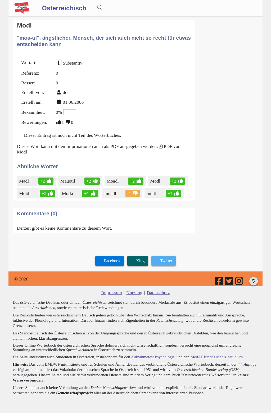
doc (66, 92)
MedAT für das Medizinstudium (217, 357)
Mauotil (68, 181)
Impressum (111, 292)
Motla (68, 193)
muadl (111, 193)
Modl (155, 181)
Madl (24, 181)
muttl (152, 193)
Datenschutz (158, 292)
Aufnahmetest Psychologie (153, 357)
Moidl (25, 193)
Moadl (113, 181)
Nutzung (134, 292)
